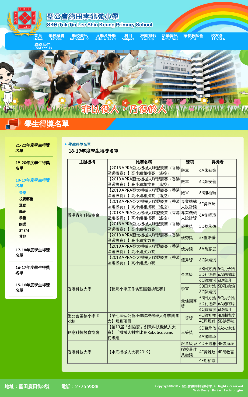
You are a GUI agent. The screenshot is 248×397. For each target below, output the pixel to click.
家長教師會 (193, 37)
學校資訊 (80, 37)
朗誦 (22, 224)
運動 (22, 205)
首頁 (38, 37)
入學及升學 (105, 37)
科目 (128, 37)
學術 (22, 218)
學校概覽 (56, 37)
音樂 (22, 192)
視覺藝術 (26, 199)
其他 (22, 236)
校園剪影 (148, 37)
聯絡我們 (42, 46)
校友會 (217, 37)
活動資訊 (170, 37)
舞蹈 (22, 211)
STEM (24, 230)
